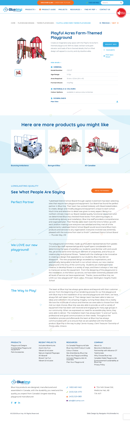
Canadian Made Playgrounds (105, 358)
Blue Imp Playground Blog (77, 355)
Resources (76, 9)
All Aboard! (43, 355)
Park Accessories (17, 352)
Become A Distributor (102, 348)
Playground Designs (26, 23)
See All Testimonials (102, 190)
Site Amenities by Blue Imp (76, 353)
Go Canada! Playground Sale (77, 345)
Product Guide (47, 9)
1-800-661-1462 (74, 387)
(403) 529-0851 (74, 396)
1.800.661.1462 (92, 3)
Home (13, 23)
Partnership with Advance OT (105, 350)
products (30, 9)
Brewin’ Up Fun (45, 358)
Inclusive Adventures (47, 345)
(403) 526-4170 (74, 392)
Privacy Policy (99, 365)
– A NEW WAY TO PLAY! (55, 2)
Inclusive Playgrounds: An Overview (76, 358)
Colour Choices (72, 350)
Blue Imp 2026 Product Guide (78, 348)
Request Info (111, 44)
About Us (97, 345)
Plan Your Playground (75, 362)
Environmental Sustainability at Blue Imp (106, 361)
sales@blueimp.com (75, 401)
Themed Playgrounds (45, 23)
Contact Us (105, 9)
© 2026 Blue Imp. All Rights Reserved (25, 413)
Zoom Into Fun (45, 348)
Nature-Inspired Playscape (49, 353)
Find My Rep (91, 9)
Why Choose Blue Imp (103, 355)
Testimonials (99, 353)
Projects (63, 9)
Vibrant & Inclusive (46, 350)
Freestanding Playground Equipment (21, 348)
